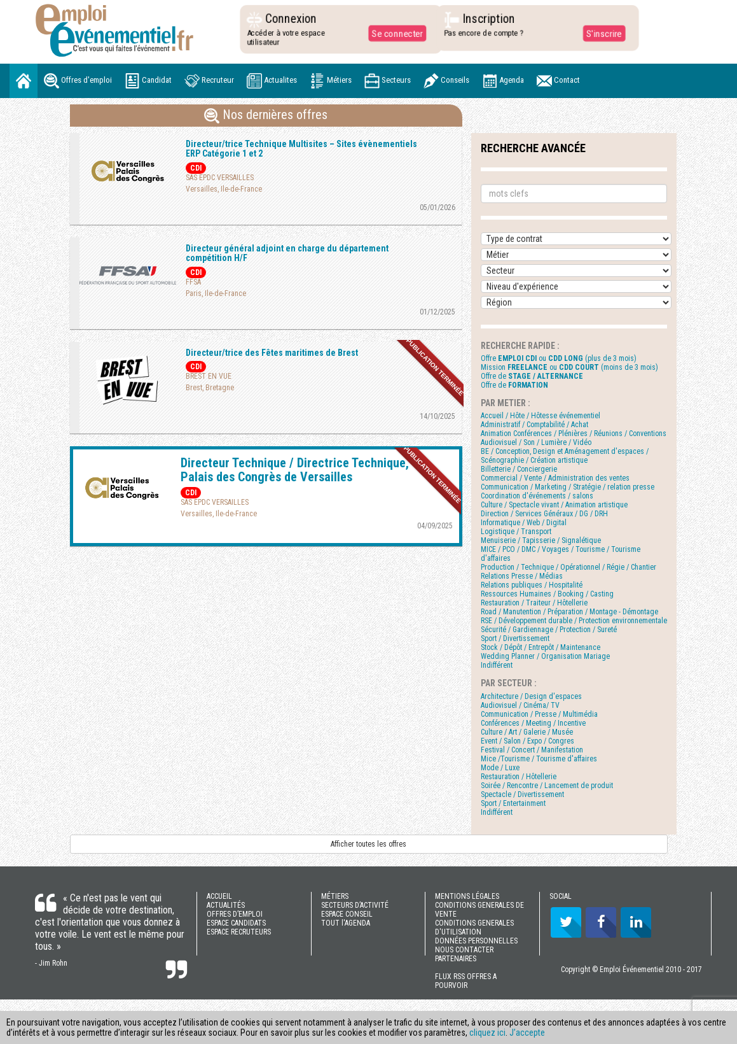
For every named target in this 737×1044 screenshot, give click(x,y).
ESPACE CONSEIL (347, 914)
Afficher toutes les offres (368, 844)
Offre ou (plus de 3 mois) (559, 358)
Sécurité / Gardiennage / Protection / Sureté (549, 629)
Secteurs (387, 80)
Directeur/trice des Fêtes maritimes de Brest (272, 353)
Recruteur (209, 80)
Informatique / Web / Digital (524, 522)
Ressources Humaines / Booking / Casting (547, 593)
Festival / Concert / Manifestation (532, 749)
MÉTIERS (334, 896)
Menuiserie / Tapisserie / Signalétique (541, 540)
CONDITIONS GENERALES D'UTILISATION (474, 927)
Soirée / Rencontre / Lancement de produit (547, 785)
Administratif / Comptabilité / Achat (534, 424)
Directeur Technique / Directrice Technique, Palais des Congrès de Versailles (295, 469)
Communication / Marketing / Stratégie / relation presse (567, 487)
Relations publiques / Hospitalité (531, 585)
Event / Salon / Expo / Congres (527, 741)
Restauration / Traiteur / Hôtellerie (534, 602)
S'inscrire (600, 33)
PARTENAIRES (455, 958)
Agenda (503, 80)
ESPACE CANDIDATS (236, 923)
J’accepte (527, 1032)
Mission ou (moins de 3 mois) (569, 367)
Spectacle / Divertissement (522, 794)
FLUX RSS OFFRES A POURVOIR (466, 981)
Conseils (446, 80)
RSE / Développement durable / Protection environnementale (574, 620)
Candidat (148, 80)
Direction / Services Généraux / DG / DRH (544, 513)
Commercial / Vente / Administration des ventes (555, 478)
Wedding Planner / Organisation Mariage (545, 656)
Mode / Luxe (500, 767)
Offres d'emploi (78, 80)
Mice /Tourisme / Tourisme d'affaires (539, 758)
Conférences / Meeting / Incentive (533, 723)
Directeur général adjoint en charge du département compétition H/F (287, 253)
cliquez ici (487, 1032)
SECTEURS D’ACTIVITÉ (355, 905)
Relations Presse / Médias (522, 576)
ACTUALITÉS (226, 905)
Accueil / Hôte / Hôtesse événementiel (540, 415)
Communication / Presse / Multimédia (539, 714)
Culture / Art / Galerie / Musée (527, 732)
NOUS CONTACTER (464, 949)
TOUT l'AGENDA (345, 923)
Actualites (272, 80)
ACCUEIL (219, 896)
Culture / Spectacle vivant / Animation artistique (554, 504)
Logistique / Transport (516, 531)
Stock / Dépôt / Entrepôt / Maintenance (540, 647)
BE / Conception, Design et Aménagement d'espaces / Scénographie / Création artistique (565, 456)
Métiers (331, 80)
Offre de (532, 376)
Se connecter (394, 33)
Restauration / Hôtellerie (518, 776)
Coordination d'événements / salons (537, 495)
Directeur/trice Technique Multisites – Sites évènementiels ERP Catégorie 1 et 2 (301, 149)
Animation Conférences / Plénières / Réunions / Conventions (573, 433)
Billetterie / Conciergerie (519, 469)
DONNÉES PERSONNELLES (476, 940)
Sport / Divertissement (515, 638)
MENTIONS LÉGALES (467, 896)
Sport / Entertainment (513, 803)
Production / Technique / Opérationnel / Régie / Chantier (568, 567)
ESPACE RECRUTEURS (239, 932)
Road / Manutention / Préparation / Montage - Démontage (569, 611)
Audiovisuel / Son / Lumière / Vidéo (536, 442)
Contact (558, 80)
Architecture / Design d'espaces (531, 696)
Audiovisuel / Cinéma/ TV (520, 705)
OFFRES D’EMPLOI (235, 914)
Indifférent (497, 665)
